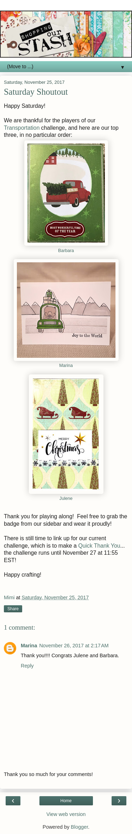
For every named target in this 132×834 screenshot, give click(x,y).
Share (13, 608)
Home (65, 800)
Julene (66, 498)
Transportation (21, 128)
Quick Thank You (99, 546)
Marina (66, 365)
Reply (27, 666)
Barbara (66, 250)
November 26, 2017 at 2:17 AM (73, 645)
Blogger (79, 827)
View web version (66, 814)
